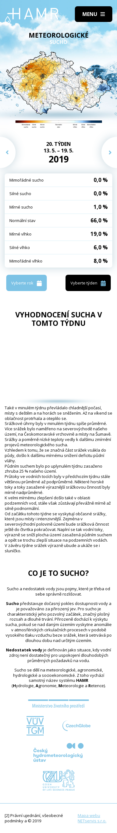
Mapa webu (89, 815)
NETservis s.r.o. (92, 821)
